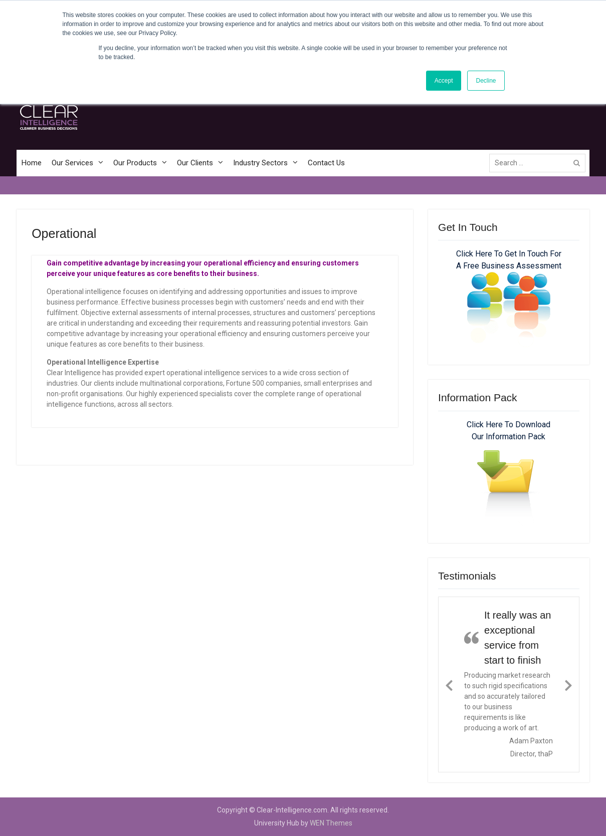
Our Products (135, 162)
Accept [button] (444, 80)
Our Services (72, 162)
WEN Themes (331, 823)
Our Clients (195, 162)
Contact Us (326, 162)
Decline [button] (486, 80)
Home (32, 162)
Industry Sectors (260, 162)
